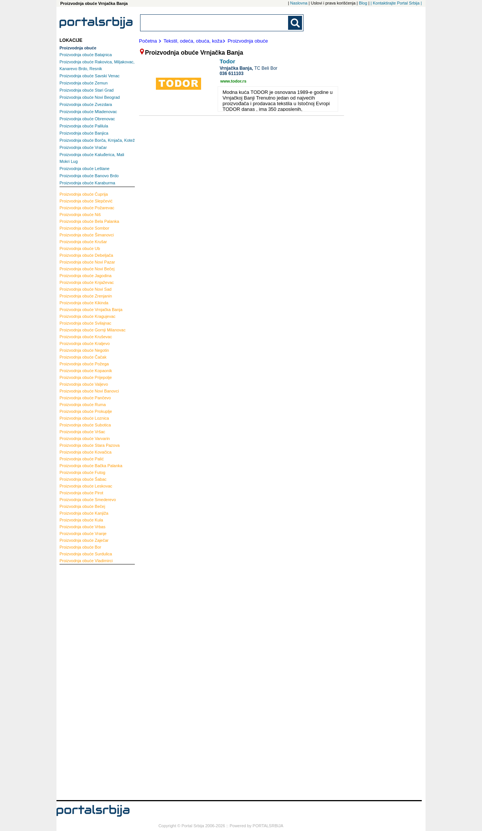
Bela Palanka (89, 221)
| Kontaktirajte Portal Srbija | (396, 3)
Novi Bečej (86, 269)
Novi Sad (85, 289)
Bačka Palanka (90, 465)
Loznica (84, 418)
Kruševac (85, 336)
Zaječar (83, 540)
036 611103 (231, 73)
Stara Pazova (89, 445)
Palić (81, 459)
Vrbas (82, 526)
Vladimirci (86, 560)
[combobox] (214, 23)
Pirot (81, 493)
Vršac (82, 431)
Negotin (84, 350)
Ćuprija (83, 194)
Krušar (83, 241)
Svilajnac (85, 323)
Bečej (82, 506)
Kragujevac (87, 316)
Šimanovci (86, 235)
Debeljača (86, 255)
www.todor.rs (233, 81)
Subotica (85, 425)
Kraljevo (84, 343)
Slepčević (86, 201)
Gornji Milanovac (92, 330)
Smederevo (87, 499)
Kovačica (85, 452)
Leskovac (85, 486)
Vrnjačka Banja (90, 309)
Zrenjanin (85, 296)
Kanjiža (83, 513)
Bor (80, 547)
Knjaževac (86, 282)
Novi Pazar (87, 262)
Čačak (83, 357)
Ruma (82, 404)
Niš (80, 214)
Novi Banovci (89, 391)
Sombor (84, 228)
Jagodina (85, 275)
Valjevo (83, 384)
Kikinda (83, 303)
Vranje (83, 533)
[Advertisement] (89, 681)
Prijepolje (85, 377)
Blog (363, 3)
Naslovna (299, 3)
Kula (81, 520)
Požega (84, 364)
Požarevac (86, 207)
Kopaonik (85, 370)
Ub (79, 248)
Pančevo (85, 398)
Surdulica (85, 554)
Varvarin (84, 438)
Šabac (83, 479)
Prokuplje (85, 411)
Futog (82, 472)
